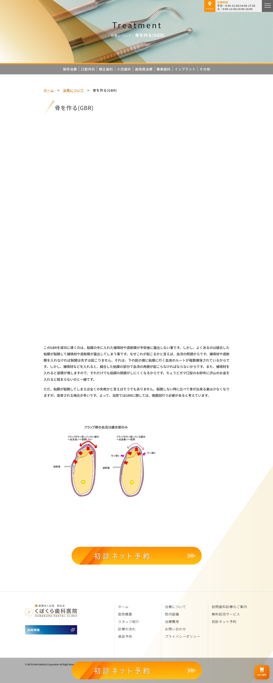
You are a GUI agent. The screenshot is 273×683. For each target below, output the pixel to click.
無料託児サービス (226, 614)
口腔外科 (88, 69)
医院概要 (125, 614)
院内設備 (172, 614)
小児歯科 (124, 69)
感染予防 (125, 636)
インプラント (185, 69)
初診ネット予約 (224, 621)
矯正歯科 (106, 69)
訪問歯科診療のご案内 (229, 606)
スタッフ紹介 (128, 621)
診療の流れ (127, 628)
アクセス (210, 5)
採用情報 (33, 630)
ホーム (49, 90)
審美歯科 (163, 69)
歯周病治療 (144, 69)
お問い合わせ (175, 628)
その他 (205, 69)
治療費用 (172, 621)
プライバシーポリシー (182, 636)
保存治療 (70, 69)
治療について (73, 90)
